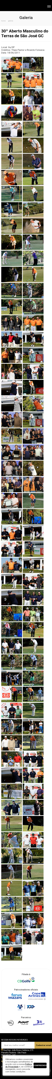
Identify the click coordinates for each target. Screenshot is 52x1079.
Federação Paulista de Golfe (16, 6)
